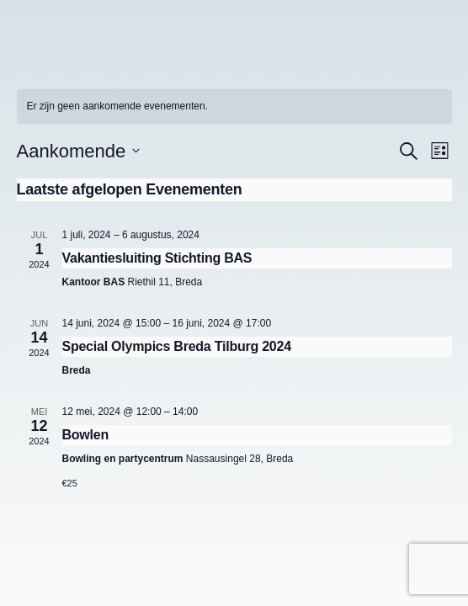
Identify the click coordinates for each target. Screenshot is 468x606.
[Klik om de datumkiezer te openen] (79, 151)
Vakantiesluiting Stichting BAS (157, 258)
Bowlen (85, 435)
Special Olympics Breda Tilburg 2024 (176, 346)
